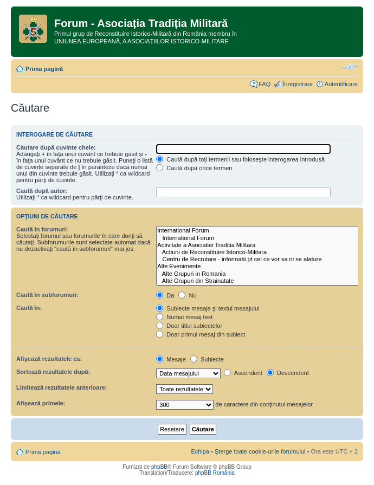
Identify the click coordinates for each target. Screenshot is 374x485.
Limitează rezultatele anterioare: (61, 387)
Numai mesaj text (184, 317)
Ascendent (243, 373)
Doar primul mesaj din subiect (200, 334)
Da (165, 295)
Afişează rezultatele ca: (49, 358)
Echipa (200, 451)
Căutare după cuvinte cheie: (56, 147)
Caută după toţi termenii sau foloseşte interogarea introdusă (240, 159)
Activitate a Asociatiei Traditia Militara (264, 245)
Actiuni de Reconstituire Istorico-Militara (264, 252)
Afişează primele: (40, 403)
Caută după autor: (41, 190)
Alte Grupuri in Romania (264, 273)
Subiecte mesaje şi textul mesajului (207, 308)
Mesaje (171, 359)
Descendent (288, 373)
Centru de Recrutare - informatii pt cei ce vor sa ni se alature (264, 259)
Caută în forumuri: (42, 229)
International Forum (264, 230)
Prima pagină (44, 69)
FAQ (264, 84)
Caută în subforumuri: (47, 295)
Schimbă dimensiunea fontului (350, 67)
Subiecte (207, 359)
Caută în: (29, 308)
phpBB (159, 467)
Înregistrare (297, 84)
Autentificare (341, 84)
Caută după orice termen (194, 168)
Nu (187, 295)
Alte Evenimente (264, 266)
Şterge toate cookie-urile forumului (260, 451)
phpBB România (215, 473)
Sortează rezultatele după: (53, 371)
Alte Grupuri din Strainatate (264, 280)
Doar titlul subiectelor (189, 325)
